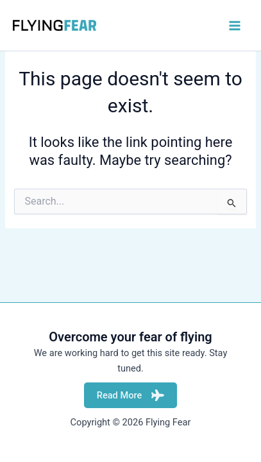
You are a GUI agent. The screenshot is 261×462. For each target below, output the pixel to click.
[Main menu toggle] (234, 25)
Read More (131, 395)
